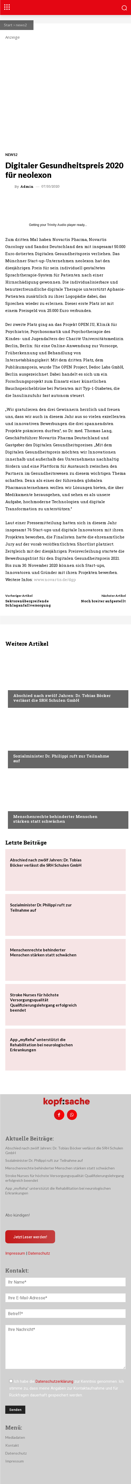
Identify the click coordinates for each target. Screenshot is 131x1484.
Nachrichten (25, 685)
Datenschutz (39, 1253)
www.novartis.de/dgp (55, 579)
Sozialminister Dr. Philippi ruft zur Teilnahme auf (61, 758)
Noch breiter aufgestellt (103, 601)
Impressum (15, 1253)
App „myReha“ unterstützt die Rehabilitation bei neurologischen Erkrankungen (41, 1044)
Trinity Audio (56, 225)
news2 (21, 25)
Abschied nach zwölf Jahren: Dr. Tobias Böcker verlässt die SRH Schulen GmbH (62, 698)
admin (26, 186)
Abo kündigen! (17, 1215)
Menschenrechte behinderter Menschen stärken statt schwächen (55, 819)
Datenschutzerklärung (54, 1381)
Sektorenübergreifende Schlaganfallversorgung (28, 603)
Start (8, 25)
